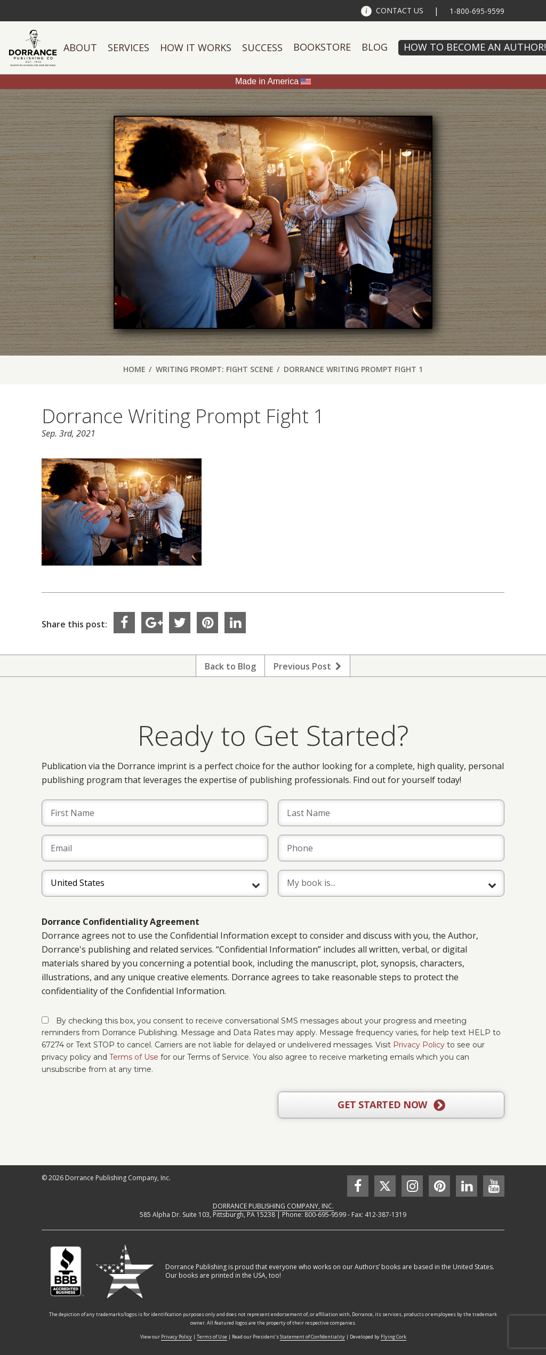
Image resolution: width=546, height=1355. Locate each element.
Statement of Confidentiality (312, 1336)
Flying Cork (393, 1336)
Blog (375, 47)
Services (128, 47)
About (80, 47)
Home (134, 369)
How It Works (195, 47)
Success (262, 47)
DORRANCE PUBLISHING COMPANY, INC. (273, 1206)
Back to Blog (230, 666)
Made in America (267, 81)
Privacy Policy (419, 1045)
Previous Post (307, 666)
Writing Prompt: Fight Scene (215, 369)
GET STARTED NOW (391, 1105)
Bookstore (322, 47)
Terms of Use (133, 1057)
